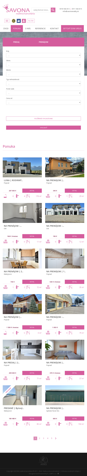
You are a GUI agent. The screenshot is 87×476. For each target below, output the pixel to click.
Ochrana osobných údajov (70, 471)
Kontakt (54, 28)
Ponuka (17, 28)
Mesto (8, 70)
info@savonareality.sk (71, 11)
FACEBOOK (19, 21)
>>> (56, 438)
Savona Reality (19, 9)
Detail (32, 191)
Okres (8, 60)
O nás (28, 28)
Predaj (16, 42)
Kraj (7, 51)
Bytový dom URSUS (72, 28)
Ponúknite (24, 21)
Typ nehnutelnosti (12, 79)
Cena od (9, 98)
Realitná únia (14, 21)
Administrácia (58, 473)
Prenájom (43, 42)
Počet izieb (10, 89)
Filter (30, 21)
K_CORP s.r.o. (52, 474)
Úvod (5, 28)
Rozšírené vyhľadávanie (43, 119)
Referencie (40, 28)
